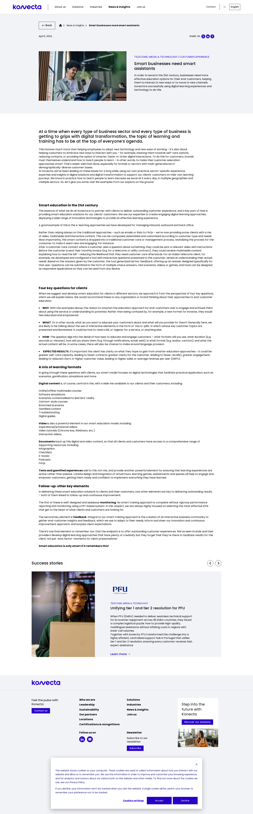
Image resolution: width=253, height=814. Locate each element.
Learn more (120, 655)
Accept (159, 800)
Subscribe (135, 748)
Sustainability (89, 710)
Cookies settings (133, 800)
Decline (185, 800)
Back (47, 25)
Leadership (87, 705)
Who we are (87, 700)
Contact (211, 6)
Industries (96, 7)
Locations (86, 720)
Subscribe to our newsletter (137, 740)
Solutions (77, 7)
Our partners (88, 715)
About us (60, 7)
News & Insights (119, 7)
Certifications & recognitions (99, 725)
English (235, 6)
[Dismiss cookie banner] (196, 764)
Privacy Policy (77, 782)
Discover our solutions (197, 722)
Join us (141, 7)
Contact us (41, 711)
